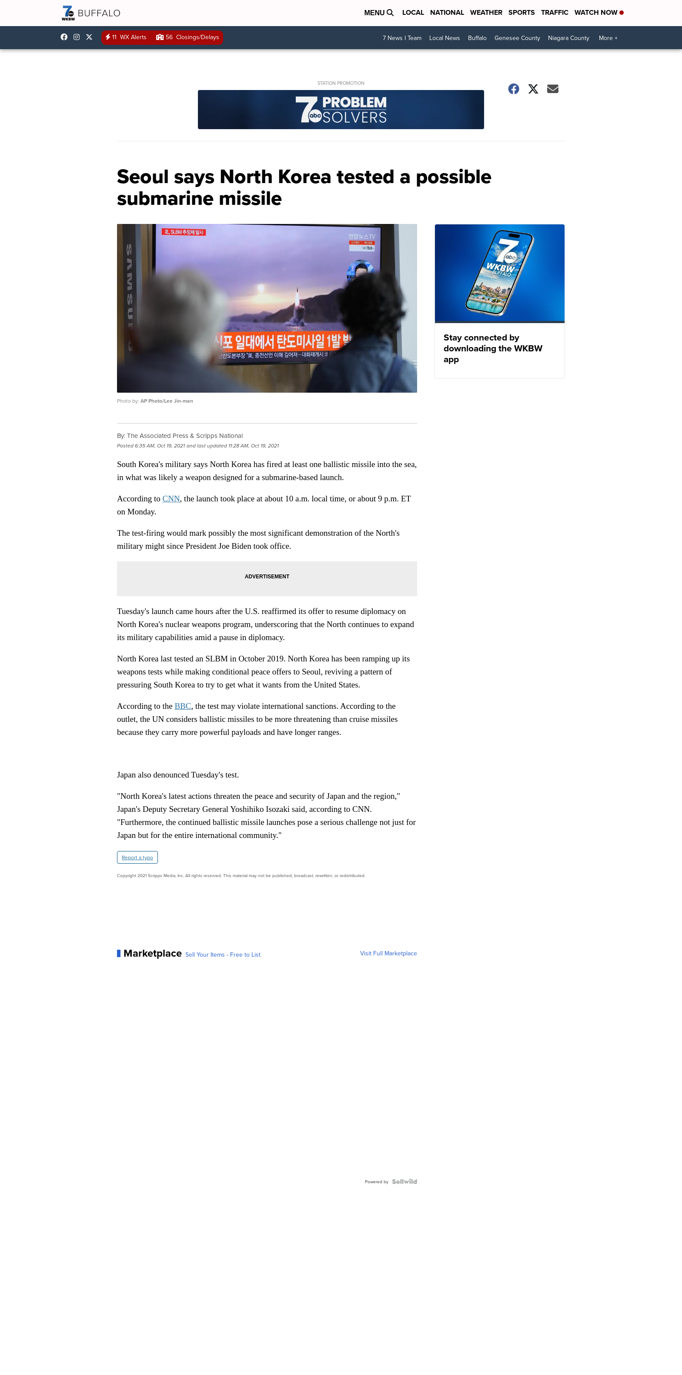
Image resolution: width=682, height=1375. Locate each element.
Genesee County (517, 37)
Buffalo (477, 37)
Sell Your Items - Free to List (223, 954)
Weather (486, 12)
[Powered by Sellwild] (404, 1181)
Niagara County (568, 37)
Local (413, 12)
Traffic (554, 12)
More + (608, 37)
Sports (521, 12)
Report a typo (137, 857)
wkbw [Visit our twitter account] (91, 36)
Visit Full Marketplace (388, 953)
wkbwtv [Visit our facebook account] (66, 36)
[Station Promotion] (341, 110)
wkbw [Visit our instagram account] (79, 36)
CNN (171, 498)
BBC (182, 706)
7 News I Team (402, 37)
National (447, 12)
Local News (444, 37)
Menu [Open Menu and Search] (379, 13)
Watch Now (599, 12)
